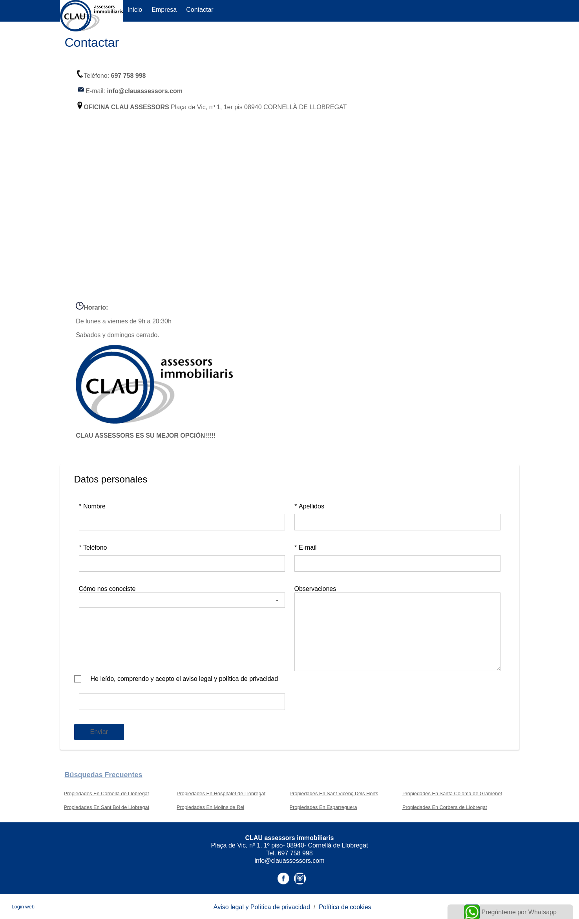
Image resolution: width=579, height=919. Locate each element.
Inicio (135, 9)
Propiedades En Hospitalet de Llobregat (221, 793)
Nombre (92, 506)
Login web (23, 907)
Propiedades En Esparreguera (323, 807)
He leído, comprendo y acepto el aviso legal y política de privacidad (184, 678)
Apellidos (309, 506)
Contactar (199, 9)
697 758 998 (128, 75)
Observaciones (315, 588)
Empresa (164, 9)
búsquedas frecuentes (103, 775)
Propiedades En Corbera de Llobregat (444, 807)
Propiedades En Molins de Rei (210, 807)
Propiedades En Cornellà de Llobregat (106, 793)
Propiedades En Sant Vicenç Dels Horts (334, 793)
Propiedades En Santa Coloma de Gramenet (452, 793)
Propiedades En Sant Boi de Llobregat (107, 807)
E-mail (305, 547)
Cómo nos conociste (107, 588)
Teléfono (93, 547)
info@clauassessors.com (145, 91)
